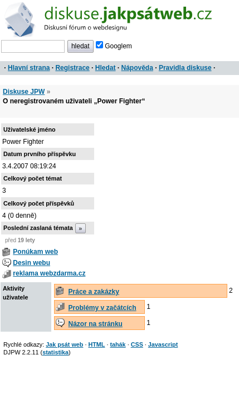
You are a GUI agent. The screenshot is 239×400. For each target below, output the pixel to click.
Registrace (72, 68)
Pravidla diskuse (185, 68)
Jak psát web (64, 344)
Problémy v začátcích (102, 308)
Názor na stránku (96, 324)
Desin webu (31, 263)
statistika (55, 352)
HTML (96, 344)
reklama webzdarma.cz (49, 273)
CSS (137, 344)
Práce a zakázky (94, 292)
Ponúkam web (35, 252)
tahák (117, 344)
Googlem (114, 46)
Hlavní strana (29, 68)
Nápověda (137, 68)
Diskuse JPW (24, 92)
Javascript (163, 344)
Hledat (105, 68)
